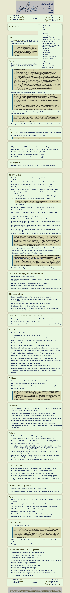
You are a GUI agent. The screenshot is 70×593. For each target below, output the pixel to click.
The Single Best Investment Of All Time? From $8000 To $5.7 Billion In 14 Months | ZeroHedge (36, 426)
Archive (34, 18)
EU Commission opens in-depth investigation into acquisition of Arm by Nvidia (35, 386)
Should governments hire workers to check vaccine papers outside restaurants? (35, 187)
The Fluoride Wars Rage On (20, 525)
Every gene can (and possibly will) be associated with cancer (30, 544)
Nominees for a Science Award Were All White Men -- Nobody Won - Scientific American (35, 279)
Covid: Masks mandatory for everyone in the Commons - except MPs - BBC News (34, 213)
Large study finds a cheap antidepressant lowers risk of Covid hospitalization (37, 196)
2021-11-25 (54, 19)
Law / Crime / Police (49, 56)
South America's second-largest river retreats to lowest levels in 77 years (33, 573)
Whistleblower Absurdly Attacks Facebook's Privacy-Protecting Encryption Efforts (36, 360)
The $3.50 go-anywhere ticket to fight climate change (27, 552)
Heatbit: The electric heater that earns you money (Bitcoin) (29, 157)
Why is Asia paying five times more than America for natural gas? (31, 504)
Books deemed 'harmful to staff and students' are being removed (31, 297)
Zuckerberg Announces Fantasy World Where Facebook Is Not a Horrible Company (34, 371)
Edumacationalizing (49, 43)
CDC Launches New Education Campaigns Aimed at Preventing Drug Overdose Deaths (36, 540)
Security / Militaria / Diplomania (48, 59)
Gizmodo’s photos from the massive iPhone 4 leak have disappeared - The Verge (36, 324)
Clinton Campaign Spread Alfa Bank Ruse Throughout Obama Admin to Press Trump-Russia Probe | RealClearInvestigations (35, 456)
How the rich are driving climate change (23, 568)
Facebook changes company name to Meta (27, 335)
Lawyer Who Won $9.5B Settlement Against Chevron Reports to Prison (33, 166)
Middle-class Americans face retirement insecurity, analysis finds (31, 420)
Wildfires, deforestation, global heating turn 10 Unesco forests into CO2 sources (36, 560)
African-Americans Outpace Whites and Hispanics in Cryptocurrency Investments (36, 288)
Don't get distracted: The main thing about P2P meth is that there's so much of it (36, 124)
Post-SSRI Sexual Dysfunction (25, 205)
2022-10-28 (54, 21)
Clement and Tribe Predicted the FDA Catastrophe (26, 253)
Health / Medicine (48, 64)
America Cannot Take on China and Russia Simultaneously (29, 488)
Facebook (46, 48)
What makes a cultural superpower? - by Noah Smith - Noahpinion (40, 133)
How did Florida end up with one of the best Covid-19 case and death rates (34, 182)
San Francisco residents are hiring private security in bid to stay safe (32, 473)
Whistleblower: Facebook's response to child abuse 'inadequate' (31, 355)
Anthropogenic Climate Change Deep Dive (24, 557)
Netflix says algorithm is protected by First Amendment (28, 383)
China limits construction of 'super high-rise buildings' (27, 509)
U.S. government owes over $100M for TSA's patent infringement (31, 470)
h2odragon (36, 589)
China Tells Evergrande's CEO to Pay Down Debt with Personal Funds (33, 413)
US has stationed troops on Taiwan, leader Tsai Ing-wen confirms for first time (35, 491)
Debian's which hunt (17, 388)
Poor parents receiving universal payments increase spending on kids (32, 459)
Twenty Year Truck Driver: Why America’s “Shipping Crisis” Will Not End (33, 423)
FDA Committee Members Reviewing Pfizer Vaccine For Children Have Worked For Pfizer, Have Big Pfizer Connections (35, 222)
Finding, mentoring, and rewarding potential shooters (27, 154)
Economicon (47, 52)
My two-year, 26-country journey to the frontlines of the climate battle (32, 570)
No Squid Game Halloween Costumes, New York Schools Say (30, 303)
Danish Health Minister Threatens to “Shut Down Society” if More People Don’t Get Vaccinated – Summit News (35, 226)
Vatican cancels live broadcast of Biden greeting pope (27, 436)
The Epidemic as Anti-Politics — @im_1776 (24, 216)
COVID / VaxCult (48, 38)
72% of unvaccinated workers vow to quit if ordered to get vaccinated (32, 250)
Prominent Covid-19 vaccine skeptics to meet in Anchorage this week (32, 207)
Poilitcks (45, 54)
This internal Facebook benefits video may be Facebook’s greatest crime (33, 353)
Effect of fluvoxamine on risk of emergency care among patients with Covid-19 (35, 189)
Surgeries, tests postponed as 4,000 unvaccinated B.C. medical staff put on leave (36, 248)
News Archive (46, 4)
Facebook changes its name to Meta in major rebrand (30, 338)
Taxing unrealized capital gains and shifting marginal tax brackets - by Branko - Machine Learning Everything (35, 452)
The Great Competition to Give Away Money (25, 410)
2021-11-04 (54, 17)
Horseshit (46, 34)
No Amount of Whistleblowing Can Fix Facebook (26, 363)
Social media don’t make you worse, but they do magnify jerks (30, 365)
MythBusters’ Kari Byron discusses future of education (28, 306)
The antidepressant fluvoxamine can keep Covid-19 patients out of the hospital (35, 192)
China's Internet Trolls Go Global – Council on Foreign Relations (31, 516)
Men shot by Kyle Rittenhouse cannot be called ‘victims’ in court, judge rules (34, 476)
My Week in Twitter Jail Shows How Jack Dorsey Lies (27, 321)
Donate (50, 13)
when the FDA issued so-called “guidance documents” (37, 257)
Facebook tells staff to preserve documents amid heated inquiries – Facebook (38, 350)
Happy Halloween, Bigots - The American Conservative (28, 285)
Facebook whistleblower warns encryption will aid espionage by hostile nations (35, 368)
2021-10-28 (46, 26)
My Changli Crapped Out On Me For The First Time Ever (28, 135)
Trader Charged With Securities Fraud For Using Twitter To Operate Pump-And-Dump (35, 479)
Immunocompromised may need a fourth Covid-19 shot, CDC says (31, 184)
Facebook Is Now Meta (18, 333)
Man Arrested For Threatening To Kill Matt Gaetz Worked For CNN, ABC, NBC (35, 441)
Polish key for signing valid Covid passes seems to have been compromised (34, 219)
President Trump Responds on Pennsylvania (25, 443)
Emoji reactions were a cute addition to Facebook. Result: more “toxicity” (33, 340)
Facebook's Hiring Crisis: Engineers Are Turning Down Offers (30, 345)
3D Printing (48, 8)
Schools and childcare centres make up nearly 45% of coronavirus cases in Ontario (34, 178)
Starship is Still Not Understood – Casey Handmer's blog (28, 92)
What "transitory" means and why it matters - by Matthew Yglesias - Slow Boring (36, 418)
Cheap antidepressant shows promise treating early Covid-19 (32, 198)
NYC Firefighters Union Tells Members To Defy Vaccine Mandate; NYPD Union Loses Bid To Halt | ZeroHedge (35, 230)
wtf (52, 11)
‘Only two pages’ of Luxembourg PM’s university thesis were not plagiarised (34, 506)
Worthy (45, 30)
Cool (44, 28)
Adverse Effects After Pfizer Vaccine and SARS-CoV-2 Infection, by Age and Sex (36, 233)
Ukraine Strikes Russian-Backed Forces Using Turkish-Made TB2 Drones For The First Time (36, 500)
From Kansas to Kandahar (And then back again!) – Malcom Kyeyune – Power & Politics (24, 65)
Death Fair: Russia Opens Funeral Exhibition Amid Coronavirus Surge (32, 268)
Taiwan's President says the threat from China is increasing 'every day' (33, 514)
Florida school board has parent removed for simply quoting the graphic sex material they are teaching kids (34, 309)
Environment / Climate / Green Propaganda (50, 66)
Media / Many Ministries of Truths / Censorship (51, 45)
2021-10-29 (54, 16)
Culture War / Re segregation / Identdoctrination (51, 40)
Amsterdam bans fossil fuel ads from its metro (25, 565)
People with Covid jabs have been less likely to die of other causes (31, 210)
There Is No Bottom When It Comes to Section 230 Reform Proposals (32, 438)
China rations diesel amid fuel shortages (23, 511)
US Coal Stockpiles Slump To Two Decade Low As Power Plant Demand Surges (36, 408)
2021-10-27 (15, 16)
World (45, 62)
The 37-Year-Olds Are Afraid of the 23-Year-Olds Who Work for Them (32, 415)
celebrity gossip (48, 36)
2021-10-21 (15, 17)
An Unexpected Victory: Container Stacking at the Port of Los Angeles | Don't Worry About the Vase (35, 112)
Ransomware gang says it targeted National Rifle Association (30, 283)
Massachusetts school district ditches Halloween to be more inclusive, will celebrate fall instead (34, 300)
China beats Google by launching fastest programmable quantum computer (34, 149)
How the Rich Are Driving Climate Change (24, 563)
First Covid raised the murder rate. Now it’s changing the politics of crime (33, 468)
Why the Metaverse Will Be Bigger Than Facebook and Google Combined (34, 147)
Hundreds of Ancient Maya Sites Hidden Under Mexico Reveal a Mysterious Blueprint (24, 41)
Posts (50, 6)
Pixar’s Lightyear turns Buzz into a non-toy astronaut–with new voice (32, 319)
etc (44, 32)
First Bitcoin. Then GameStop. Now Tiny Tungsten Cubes (29, 152)
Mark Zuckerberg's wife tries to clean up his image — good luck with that (33, 358)
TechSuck (46, 50)
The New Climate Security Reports (22, 575)
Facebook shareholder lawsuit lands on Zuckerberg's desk (29, 343)
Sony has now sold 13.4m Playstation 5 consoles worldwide (29, 381)
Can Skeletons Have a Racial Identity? (23, 276)
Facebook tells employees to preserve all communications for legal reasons (34, 348)
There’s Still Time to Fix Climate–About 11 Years (26, 555)
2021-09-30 (15, 19)
